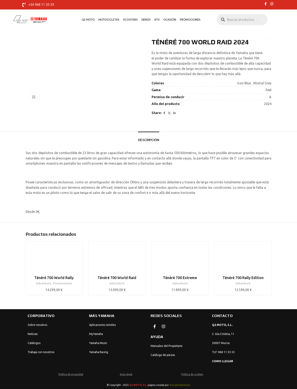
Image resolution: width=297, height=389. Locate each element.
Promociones (190, 19)
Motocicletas (108, 19)
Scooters (130, 19)
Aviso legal (126, 374)
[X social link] (169, 113)
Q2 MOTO (88, 19)
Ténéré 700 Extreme (180, 278)
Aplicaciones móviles (102, 325)
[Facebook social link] (164, 113)
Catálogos (34, 343)
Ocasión (169, 19)
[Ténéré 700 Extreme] (180, 259)
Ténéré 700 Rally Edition (243, 278)
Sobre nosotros (37, 325)
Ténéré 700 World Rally (54, 278)
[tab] (148, 138)
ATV (157, 19)
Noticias (33, 334)
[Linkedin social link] (174, 113)
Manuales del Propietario (167, 346)
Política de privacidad (70, 374)
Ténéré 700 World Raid (117, 278)
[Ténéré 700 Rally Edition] (243, 259)
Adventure (43, 283)
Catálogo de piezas (163, 355)
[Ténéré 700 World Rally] (54, 259)
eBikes (146, 19)
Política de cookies (192, 374)
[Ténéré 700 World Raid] (117, 259)
